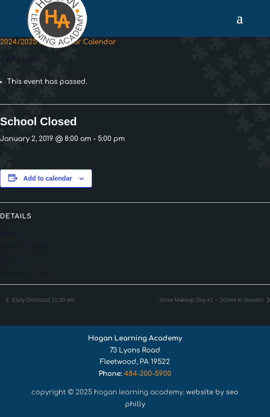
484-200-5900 (147, 374)
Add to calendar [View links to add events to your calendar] (47, 178)
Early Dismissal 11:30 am (43, 300)
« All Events (20, 59)
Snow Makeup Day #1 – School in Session (212, 300)
